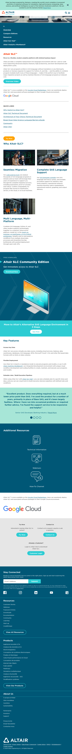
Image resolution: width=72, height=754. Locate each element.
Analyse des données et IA (12, 647)
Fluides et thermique (10, 655)
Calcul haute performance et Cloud (15, 658)
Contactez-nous (8, 726)
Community (7, 123)
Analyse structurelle (10, 674)
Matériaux (6, 668)
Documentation (8, 615)
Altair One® (7, 127)
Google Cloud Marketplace (37, 90)
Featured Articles (9, 610)
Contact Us (50, 535)
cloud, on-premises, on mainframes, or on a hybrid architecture (17, 234)
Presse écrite (7, 721)
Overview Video (12, 81)
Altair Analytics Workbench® (14, 44)
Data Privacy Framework (29, 744)
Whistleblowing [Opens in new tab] (56, 744)
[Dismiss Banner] (68, 5)
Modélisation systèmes (11, 679)
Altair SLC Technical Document (15, 113)
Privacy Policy (20, 588)
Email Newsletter (9, 724)
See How (36, 332)
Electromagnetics (9, 649)
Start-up (6, 623)
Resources (7, 37)
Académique (7, 626)
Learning (6, 620)
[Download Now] (36, 315)
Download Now (12, 272)
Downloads (7, 612)
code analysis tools (12, 175)
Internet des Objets (9, 663)
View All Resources (15, 632)
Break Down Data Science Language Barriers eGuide (24, 120)
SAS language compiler (48, 177)
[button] (31, 417)
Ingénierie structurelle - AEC (13, 676)
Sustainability (8, 706)
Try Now (9, 138)
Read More (52, 412)
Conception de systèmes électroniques (16, 652)
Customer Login (36, 553)
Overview (7, 30)
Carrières (6, 703)
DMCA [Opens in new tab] (48, 744)
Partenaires (7, 710)
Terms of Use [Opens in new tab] (7, 744)
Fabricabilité (7, 666)
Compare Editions (10, 33)
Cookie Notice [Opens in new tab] (41, 744)
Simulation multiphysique (12, 671)
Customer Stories (9, 604)
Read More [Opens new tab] (47, 8)
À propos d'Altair (9, 697)
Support (6, 716)
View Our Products (14, 686)
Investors (6, 713)
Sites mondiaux (8, 700)
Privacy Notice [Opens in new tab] (16, 744)
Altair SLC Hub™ (9, 41)
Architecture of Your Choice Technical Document (22, 117)
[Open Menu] (69, 13)
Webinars (6, 607)
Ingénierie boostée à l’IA (11, 644)
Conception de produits (11, 660)
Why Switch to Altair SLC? (13, 110)
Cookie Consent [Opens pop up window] (8, 746)
